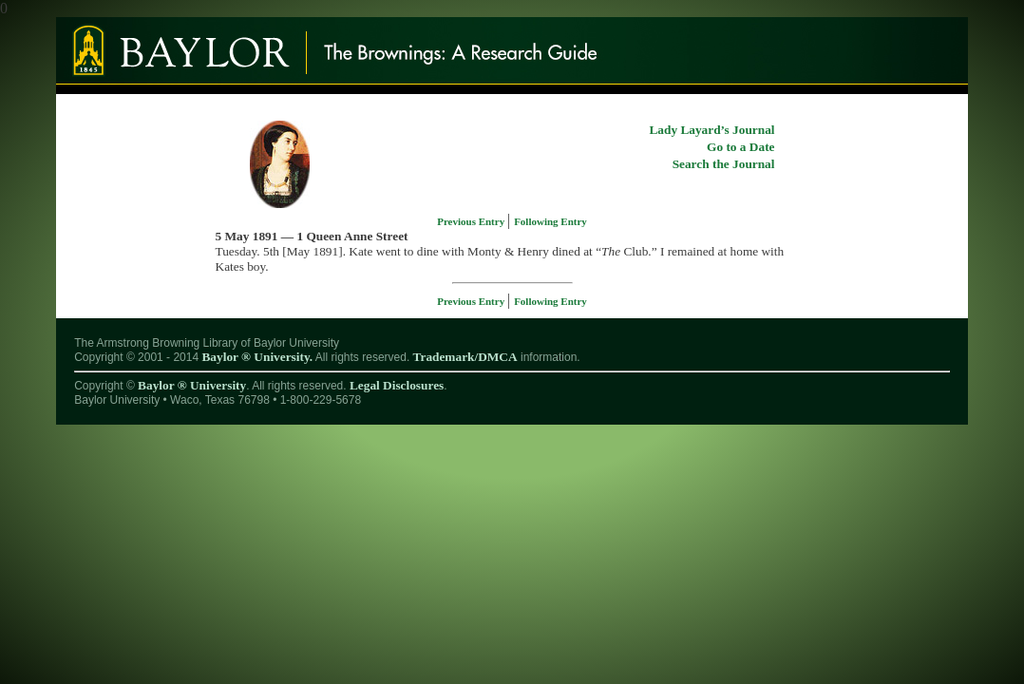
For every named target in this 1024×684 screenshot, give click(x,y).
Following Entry (550, 221)
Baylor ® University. (257, 357)
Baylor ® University (192, 385)
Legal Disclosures (397, 385)
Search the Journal (724, 164)
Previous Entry (472, 221)
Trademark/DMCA (465, 357)
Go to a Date (740, 147)
